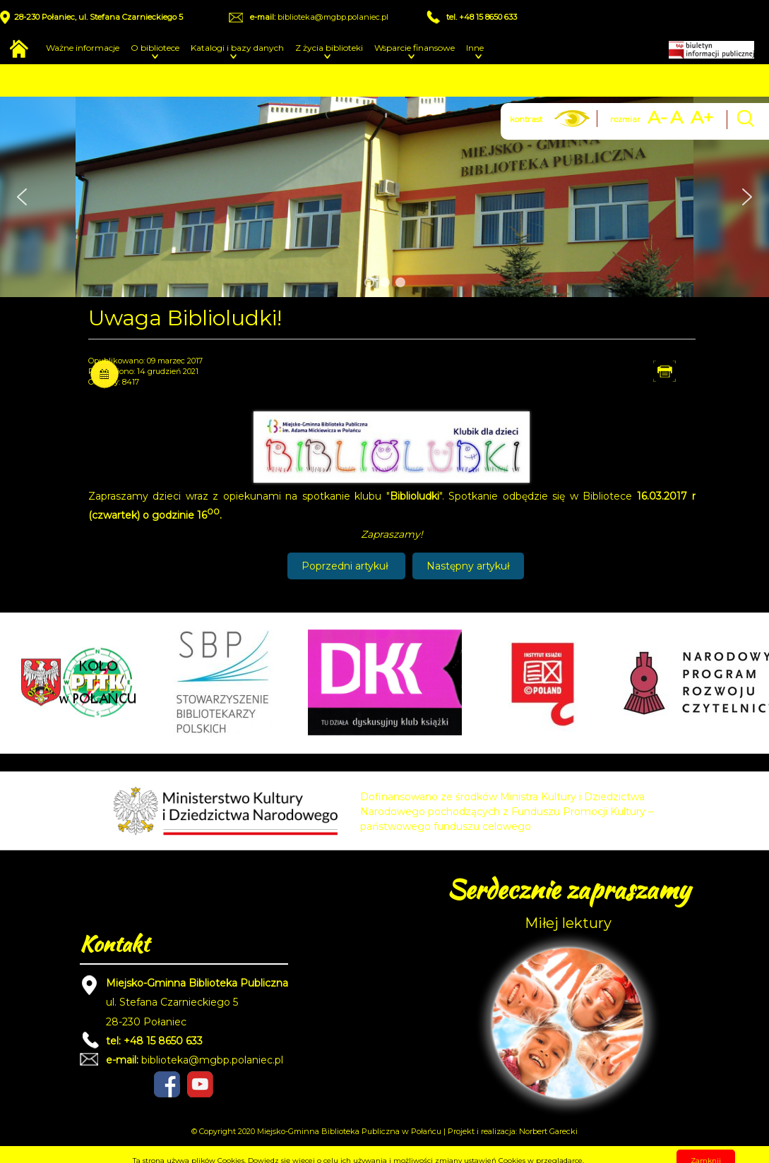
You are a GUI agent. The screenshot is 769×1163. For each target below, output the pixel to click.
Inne (475, 47)
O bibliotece (155, 47)
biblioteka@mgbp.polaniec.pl (333, 17)
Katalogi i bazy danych (237, 47)
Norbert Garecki (548, 1131)
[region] (384, 197)
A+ (702, 117)
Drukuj (678, 370)
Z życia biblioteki (329, 47)
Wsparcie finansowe (414, 47)
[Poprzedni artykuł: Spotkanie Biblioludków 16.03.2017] (346, 566)
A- (657, 117)
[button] (22, 197)
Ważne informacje (82, 47)
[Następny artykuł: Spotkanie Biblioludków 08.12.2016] (468, 566)
